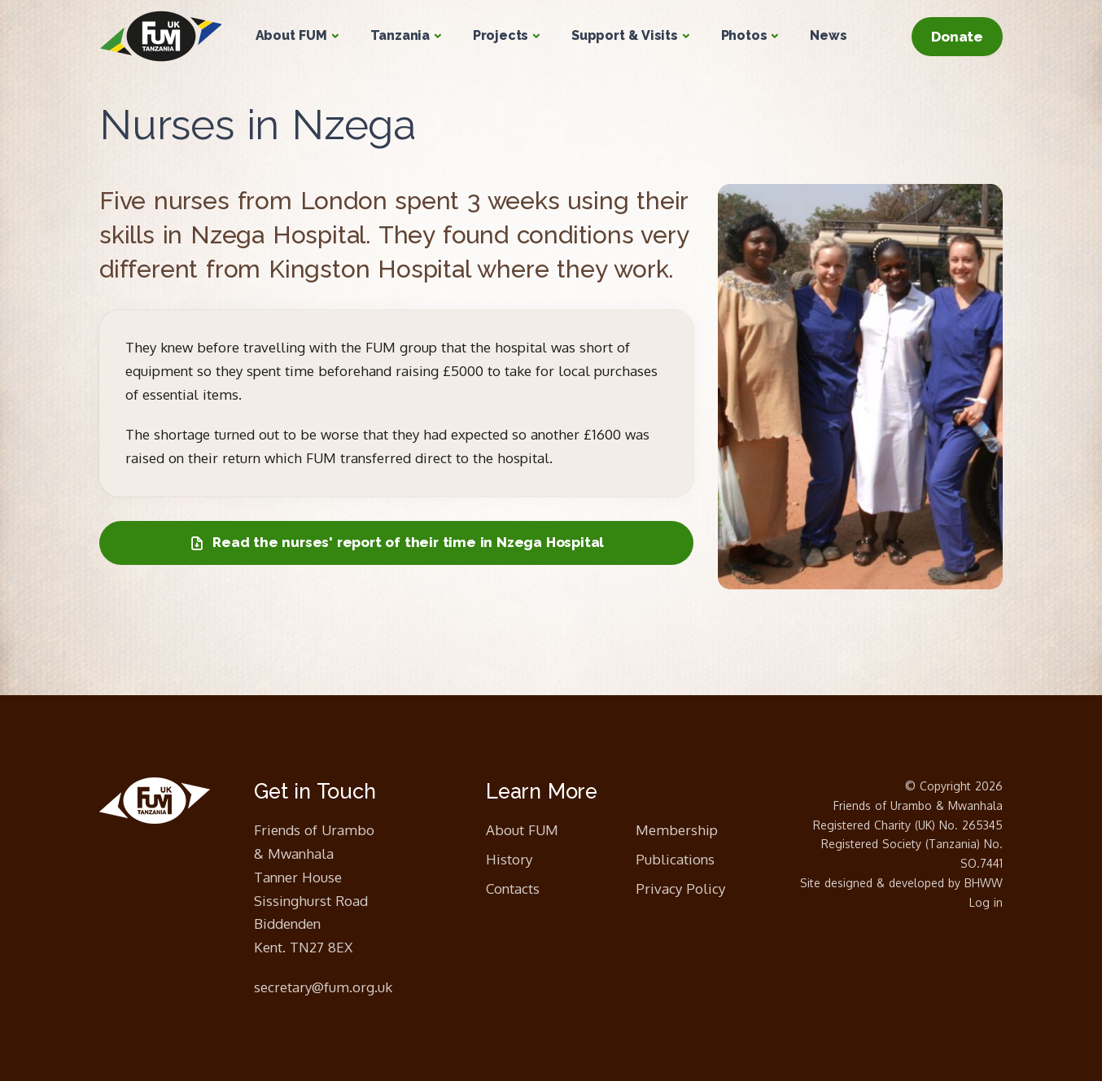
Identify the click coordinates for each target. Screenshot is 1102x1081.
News (828, 35)
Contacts (513, 888)
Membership (677, 829)
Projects (500, 35)
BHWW (983, 883)
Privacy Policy (680, 888)
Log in (986, 902)
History (509, 859)
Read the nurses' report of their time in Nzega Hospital (396, 543)
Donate (957, 36)
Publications (675, 859)
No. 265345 (971, 825)
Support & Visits (624, 35)
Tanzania (400, 35)
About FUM (291, 35)
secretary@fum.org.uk (323, 987)
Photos (744, 35)
